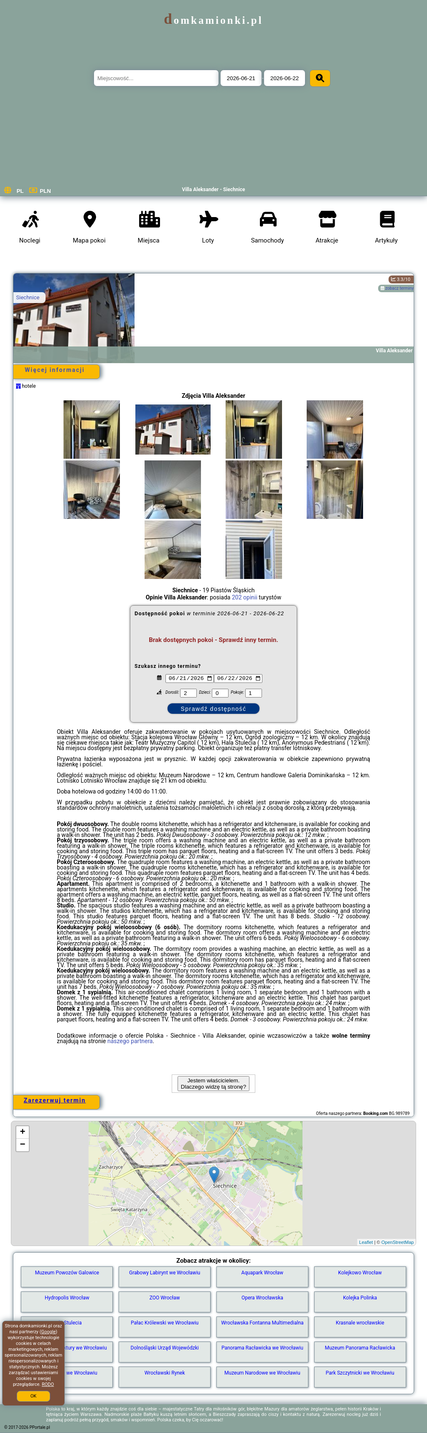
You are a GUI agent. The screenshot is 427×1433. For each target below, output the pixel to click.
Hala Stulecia (66, 1323)
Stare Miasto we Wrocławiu (67, 1373)
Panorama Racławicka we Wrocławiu (262, 1348)
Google (48, 1331)
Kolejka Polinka (360, 1298)
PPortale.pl (40, 1427)
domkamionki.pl (213, 20)
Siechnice (28, 297)
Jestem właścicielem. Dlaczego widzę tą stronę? (213, 1083)
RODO (48, 1384)
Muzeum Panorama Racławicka (360, 1348)
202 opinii (244, 597)
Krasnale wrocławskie (360, 1323)
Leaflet (366, 1242)
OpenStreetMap (397, 1242)
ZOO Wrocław (165, 1298)
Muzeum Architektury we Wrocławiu (67, 1348)
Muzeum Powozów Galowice (67, 1273)
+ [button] (22, 1132)
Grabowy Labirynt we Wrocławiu (164, 1273)
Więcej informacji (54, 369)
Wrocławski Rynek (165, 1373)
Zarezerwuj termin (55, 1100)
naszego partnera (130, 1041)
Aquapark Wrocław (262, 1273)
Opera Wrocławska (262, 1298)
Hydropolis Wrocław (67, 1298)
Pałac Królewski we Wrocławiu (164, 1323)
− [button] (22, 1145)
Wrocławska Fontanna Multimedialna (262, 1323)
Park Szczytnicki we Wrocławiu (360, 1373)
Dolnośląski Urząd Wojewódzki (165, 1348)
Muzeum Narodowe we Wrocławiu (262, 1373)
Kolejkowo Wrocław (360, 1273)
